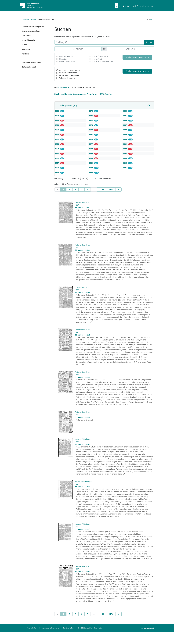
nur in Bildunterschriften (102, 61)
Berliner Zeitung (66, 56)
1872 (91, 120)
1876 (91, 139)
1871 (91, 115)
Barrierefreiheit (68, 628)
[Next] (119, 189)
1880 (91, 158)
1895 (125, 163)
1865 (57, 153)
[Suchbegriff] (99, 42)
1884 (125, 111)
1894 (125, 158)
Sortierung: (59, 178)
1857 (57, 115)
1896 (125, 168)
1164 (111, 189)
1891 (125, 144)
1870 (91, 111)
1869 (57, 172)
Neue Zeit (63, 59)
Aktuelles (26, 49)
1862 (57, 139)
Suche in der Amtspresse (137, 71)
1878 (91, 149)
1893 (125, 153)
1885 (125, 115)
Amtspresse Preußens (31, 31)
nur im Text (97, 59)
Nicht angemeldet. (147, 628)
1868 (57, 168)
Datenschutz (31, 628)
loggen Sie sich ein (64, 87)
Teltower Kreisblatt (67, 78)
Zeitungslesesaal (29, 67)
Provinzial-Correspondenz (69, 75)
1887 (125, 125)
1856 (57, 111)
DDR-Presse (26, 35)
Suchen (149, 42)
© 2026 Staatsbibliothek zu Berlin (90, 628)
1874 (91, 130)
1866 (57, 158)
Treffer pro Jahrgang (67, 105)
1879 (91, 153)
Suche (33, 19)
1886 (125, 120)
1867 (57, 163)
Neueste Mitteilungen (68, 73)
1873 (91, 125)
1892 (125, 149)
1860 (57, 130)
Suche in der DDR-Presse (137, 57)
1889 (125, 134)
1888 (125, 130)
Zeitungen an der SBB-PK (32, 62)
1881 (91, 163)
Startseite (25, 19)
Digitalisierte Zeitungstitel (33, 26)
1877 (91, 144)
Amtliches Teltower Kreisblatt (71, 70)
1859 (57, 125)
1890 (125, 139)
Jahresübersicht (28, 40)
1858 (57, 120)
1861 (57, 134)
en (151, 19)
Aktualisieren (105, 178)
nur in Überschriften (100, 56)
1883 (91, 172)
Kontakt (25, 54)
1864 (57, 149)
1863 (57, 144)
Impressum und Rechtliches (49, 628)
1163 (101, 189)
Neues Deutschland (67, 61)
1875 (91, 134)
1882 (91, 168)
